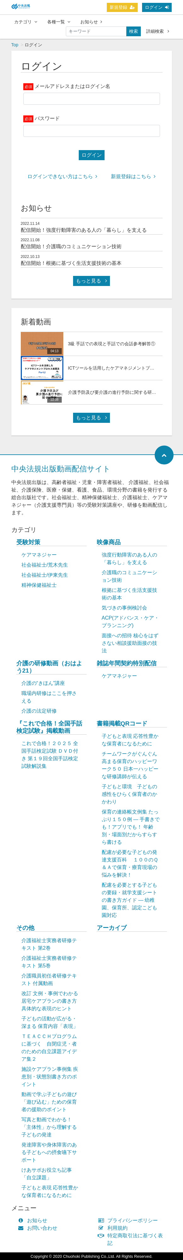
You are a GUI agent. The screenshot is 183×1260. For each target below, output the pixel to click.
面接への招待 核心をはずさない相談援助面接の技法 (130, 643)
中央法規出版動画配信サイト (61, 468)
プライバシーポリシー (129, 1220)
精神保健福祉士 (39, 585)
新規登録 (122, 7)
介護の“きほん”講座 (43, 683)
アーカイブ (112, 928)
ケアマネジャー (39, 554)
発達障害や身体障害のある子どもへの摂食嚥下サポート (49, 1152)
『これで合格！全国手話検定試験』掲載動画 (49, 727)
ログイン (157, 7)
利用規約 (114, 1228)
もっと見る (91, 280)
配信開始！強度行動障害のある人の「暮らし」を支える (84, 230)
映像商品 (109, 542)
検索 (133, 31)
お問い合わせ (39, 1228)
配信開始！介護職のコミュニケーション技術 (71, 246)
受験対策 (28, 542)
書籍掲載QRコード (122, 723)
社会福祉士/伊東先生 (44, 575)
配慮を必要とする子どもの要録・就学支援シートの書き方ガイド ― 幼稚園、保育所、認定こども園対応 (129, 900)
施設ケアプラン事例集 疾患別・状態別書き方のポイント (49, 1076)
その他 (25, 928)
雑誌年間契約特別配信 (127, 663)
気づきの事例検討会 (124, 607)
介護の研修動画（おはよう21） (49, 667)
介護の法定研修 (39, 711)
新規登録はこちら (133, 176)
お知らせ (91, 21)
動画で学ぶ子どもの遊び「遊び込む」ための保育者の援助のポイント (49, 1102)
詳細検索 (157, 31)
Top (15, 44)
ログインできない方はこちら (62, 176)
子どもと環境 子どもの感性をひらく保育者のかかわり (129, 794)
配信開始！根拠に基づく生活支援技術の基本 (71, 263)
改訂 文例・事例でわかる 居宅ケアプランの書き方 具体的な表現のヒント (49, 1001)
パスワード (47, 118)
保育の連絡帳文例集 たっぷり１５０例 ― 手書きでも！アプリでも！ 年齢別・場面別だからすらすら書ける (131, 827)
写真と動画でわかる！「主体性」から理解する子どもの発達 (49, 1127)
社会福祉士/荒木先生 (44, 565)
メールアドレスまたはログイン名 (72, 86)
